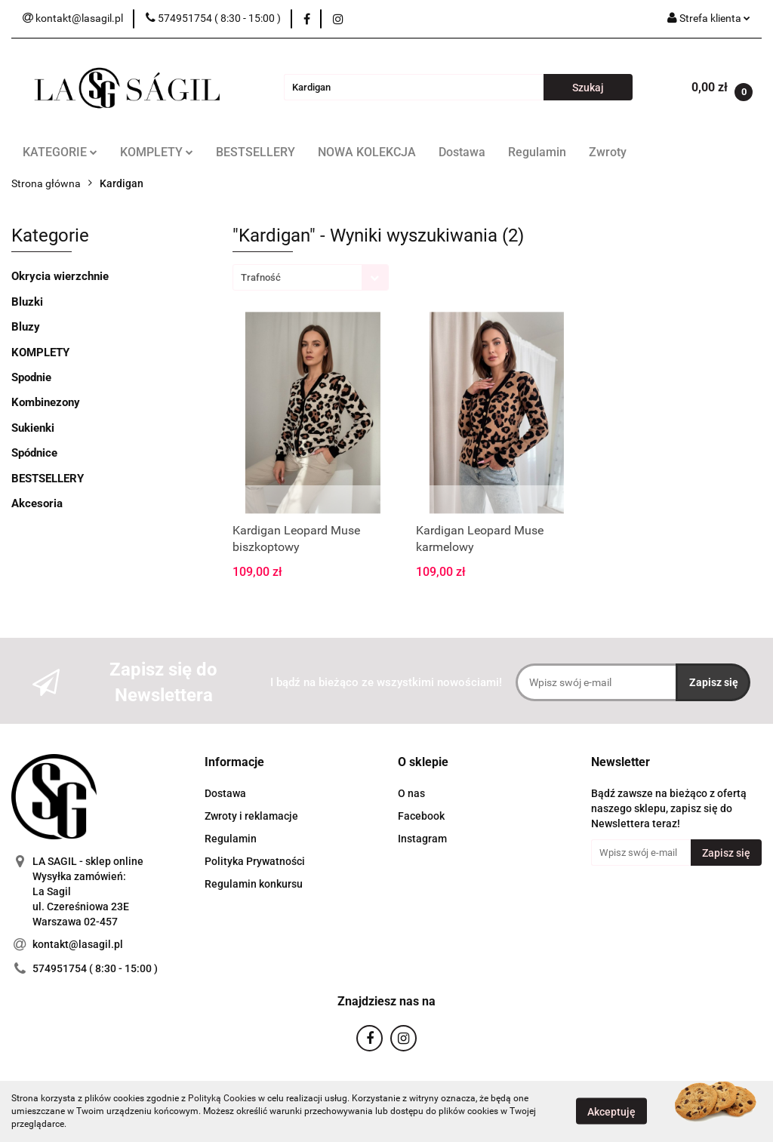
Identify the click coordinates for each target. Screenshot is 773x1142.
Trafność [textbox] (261, 277)
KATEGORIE (60, 152)
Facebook (421, 816)
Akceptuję (611, 1112)
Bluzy (25, 327)
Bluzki (27, 302)
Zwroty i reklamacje (251, 816)
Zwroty (608, 152)
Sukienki (32, 428)
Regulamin (537, 152)
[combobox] (311, 277)
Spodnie (31, 377)
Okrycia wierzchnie (60, 276)
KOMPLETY (156, 152)
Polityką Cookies (222, 1098)
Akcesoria (37, 503)
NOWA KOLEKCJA (367, 152)
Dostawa (462, 152)
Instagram (422, 839)
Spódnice (34, 453)
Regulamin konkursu (254, 884)
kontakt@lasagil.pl (77, 944)
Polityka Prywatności (255, 861)
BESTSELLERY (255, 152)
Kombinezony (45, 402)
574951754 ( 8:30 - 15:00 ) (95, 968)
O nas (411, 793)
